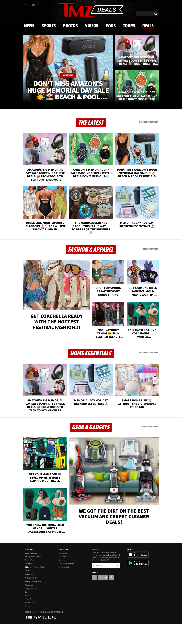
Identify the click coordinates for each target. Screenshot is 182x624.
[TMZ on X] (29, 4)
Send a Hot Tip (64, 557)
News (29, 26)
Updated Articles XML (33, 581)
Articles (28, 571)
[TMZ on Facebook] (25, 4)
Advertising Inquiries (67, 564)
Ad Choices (29, 564)
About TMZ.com (31, 553)
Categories (29, 585)
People (27, 596)
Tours (129, 26)
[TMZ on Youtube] (33, 5)
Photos (70, 26)
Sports (49, 26)
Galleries (28, 592)
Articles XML (30, 574)
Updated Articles (31, 578)
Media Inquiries (65, 567)
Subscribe (117, 565)
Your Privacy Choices (36, 567)
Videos (91, 26)
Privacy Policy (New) (33, 557)
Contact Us (63, 553)
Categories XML (31, 589)
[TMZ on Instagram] (38, 4)
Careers (62, 560)
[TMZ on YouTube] (105, 577)
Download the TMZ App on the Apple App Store (138, 554)
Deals (148, 26)
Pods (111, 26)
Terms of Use (30, 560)
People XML (29, 599)
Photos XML (29, 603)
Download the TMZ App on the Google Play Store (138, 563)
